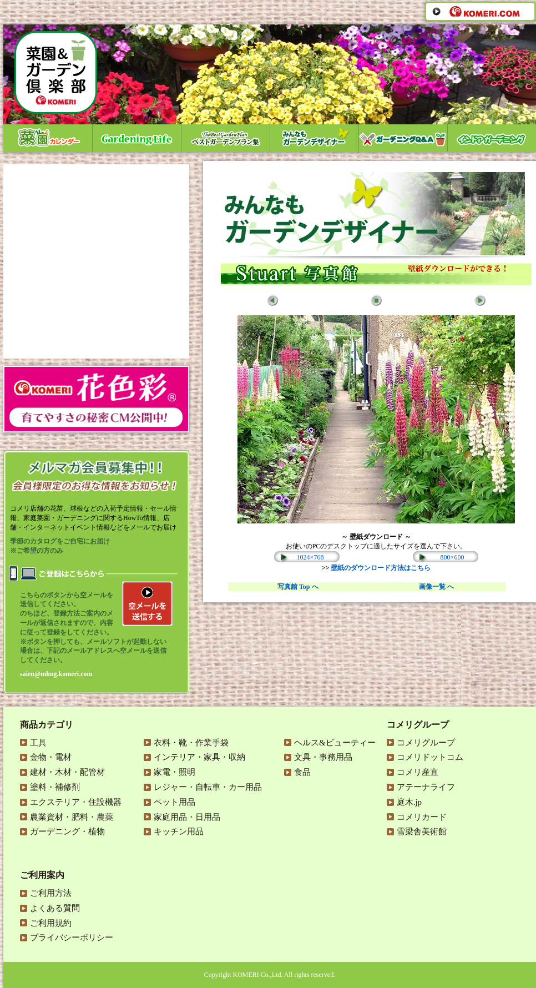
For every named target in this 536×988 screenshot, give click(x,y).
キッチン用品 (179, 831)
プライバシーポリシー (71, 937)
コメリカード (422, 817)
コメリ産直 (417, 772)
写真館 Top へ (297, 587)
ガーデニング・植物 (67, 831)
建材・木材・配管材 (67, 772)
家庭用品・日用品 (187, 817)
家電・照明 (174, 772)
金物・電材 (51, 757)
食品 (302, 772)
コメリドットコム (430, 757)
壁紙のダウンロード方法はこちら (381, 568)
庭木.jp (409, 802)
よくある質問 (55, 908)
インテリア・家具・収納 (199, 757)
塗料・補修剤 (55, 787)
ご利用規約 (51, 923)
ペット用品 (174, 802)
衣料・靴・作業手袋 (191, 742)
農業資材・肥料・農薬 (71, 817)
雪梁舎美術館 (422, 831)
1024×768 (310, 557)
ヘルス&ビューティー (335, 742)
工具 (38, 742)
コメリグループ (426, 742)
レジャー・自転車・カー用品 (208, 787)
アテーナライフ (426, 787)
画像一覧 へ (436, 587)
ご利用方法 (51, 893)
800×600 (452, 557)
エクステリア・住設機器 (76, 802)
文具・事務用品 (323, 757)
